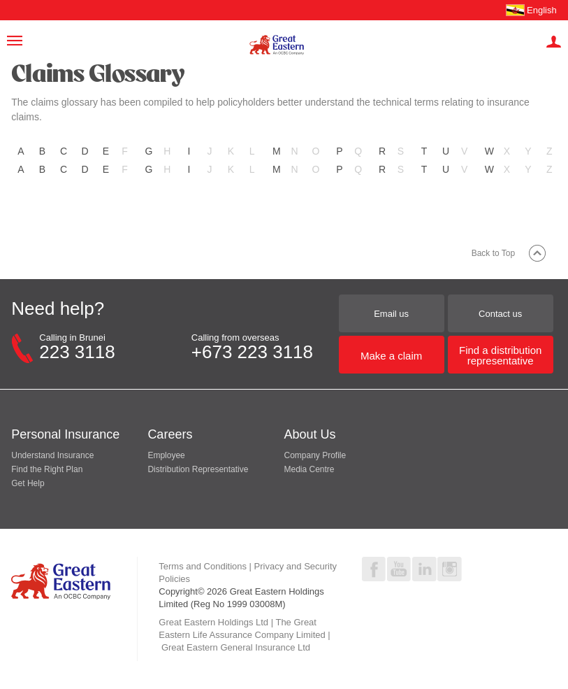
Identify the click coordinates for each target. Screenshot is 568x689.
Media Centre (309, 469)
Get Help (27, 483)
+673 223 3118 (252, 351)
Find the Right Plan (46, 469)
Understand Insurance (52, 455)
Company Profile (315, 455)
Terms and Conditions (203, 566)
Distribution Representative (197, 469)
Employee (165, 455)
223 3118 (77, 351)
